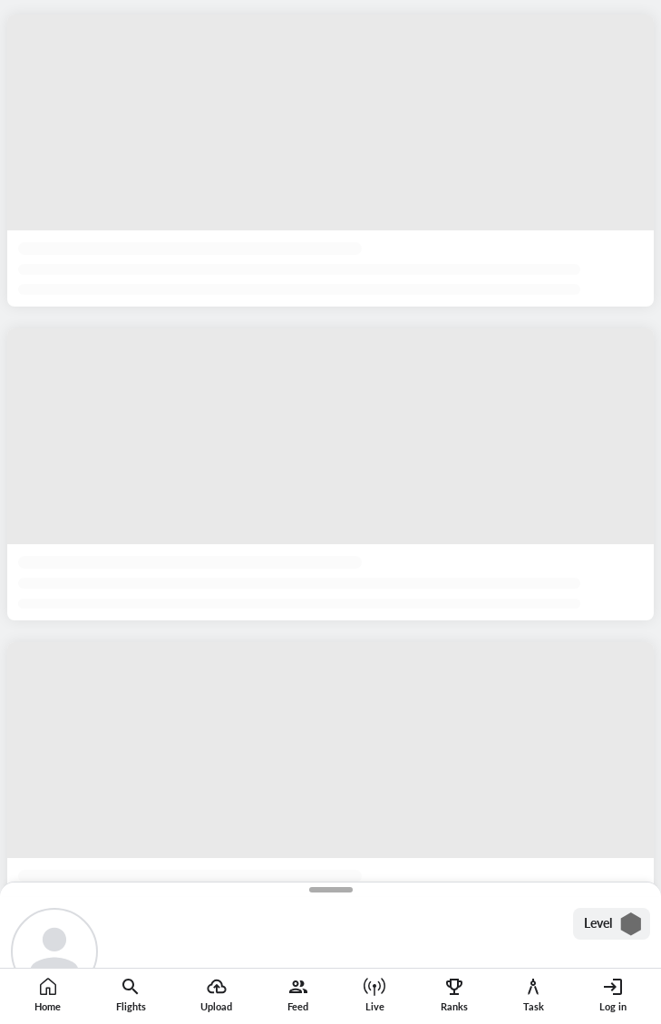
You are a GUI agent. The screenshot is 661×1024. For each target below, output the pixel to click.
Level (613, 924)
